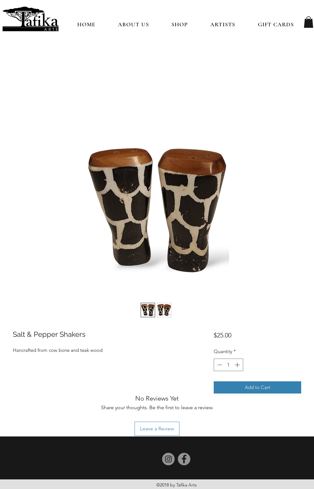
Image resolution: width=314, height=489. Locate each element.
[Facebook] (184, 459)
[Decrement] (219, 365)
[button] (179, 24)
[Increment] (238, 365)
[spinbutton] (228, 365)
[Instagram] (168, 459)
